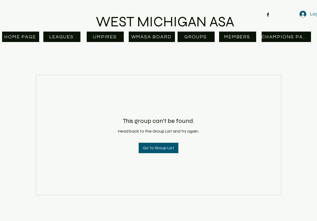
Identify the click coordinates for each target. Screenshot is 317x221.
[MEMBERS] (237, 37)
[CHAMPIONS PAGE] (286, 37)
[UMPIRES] (105, 37)
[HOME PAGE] (20, 37)
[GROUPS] (196, 37)
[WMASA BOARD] (152, 37)
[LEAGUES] (61, 37)
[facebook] (268, 14)
